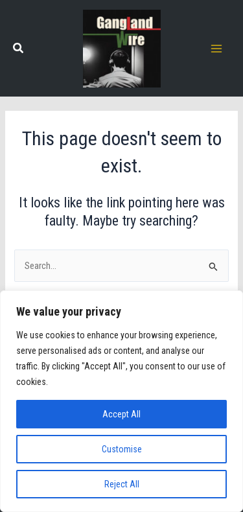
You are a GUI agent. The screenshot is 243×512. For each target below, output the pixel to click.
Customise (122, 449)
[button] (19, 49)
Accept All (121, 414)
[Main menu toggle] (216, 48)
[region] (121, 401)
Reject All (121, 484)
